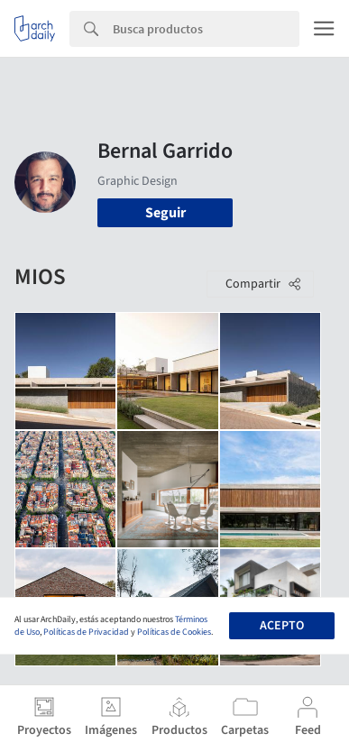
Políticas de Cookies (174, 632)
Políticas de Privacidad (86, 632)
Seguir (165, 213)
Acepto (282, 626)
